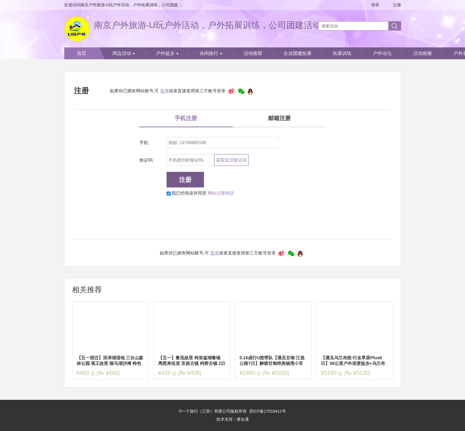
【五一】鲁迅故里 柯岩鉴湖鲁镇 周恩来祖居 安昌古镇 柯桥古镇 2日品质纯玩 (191, 360)
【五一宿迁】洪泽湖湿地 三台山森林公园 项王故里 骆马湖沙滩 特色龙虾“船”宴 (110, 360)
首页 (81, 53)
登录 (375, 4)
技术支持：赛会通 (232, 419)
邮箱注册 (279, 118)
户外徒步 (167, 53)
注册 (397, 4)
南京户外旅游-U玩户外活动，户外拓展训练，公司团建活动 (208, 25)
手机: (144, 142)
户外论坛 (382, 53)
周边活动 (123, 53)
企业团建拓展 (297, 53)
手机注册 (186, 118)
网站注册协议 (221, 193)
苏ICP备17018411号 (267, 411)
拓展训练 (342, 53)
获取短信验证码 (231, 159)
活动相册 (422, 53)
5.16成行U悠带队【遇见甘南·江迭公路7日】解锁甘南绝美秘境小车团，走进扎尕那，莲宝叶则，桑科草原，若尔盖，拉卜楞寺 (272, 360)
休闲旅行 (211, 53)
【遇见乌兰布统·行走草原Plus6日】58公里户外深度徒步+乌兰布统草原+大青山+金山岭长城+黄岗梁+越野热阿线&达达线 (353, 360)
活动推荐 (253, 53)
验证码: (146, 159)
